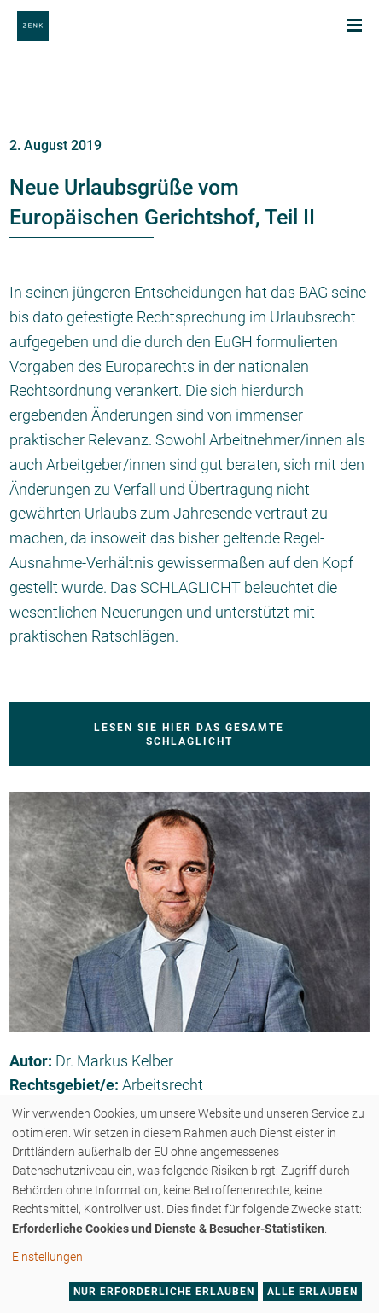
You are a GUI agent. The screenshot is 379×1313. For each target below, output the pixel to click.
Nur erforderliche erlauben (163, 1292)
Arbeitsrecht (162, 1085)
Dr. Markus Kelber (114, 1061)
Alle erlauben (312, 1292)
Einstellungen (47, 1257)
